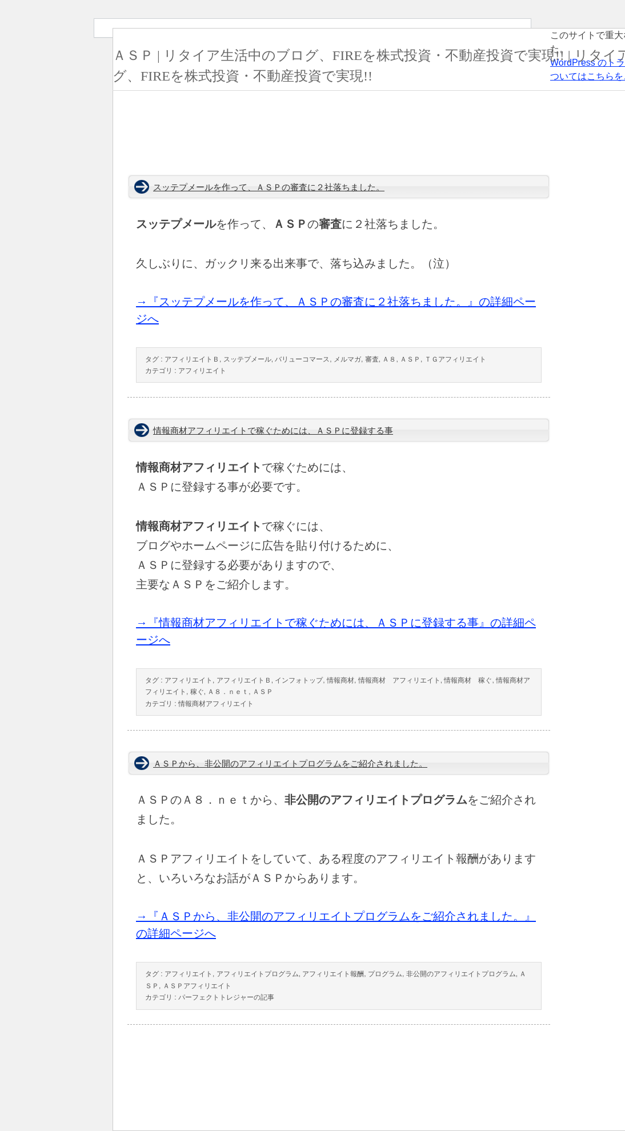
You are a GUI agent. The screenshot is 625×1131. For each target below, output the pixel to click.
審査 (372, 359)
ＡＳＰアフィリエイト (197, 986)
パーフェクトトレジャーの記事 (226, 997)
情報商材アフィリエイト (216, 704)
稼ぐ (197, 692)
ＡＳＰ (410, 359)
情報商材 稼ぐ (468, 680)
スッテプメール (247, 359)
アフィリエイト (202, 371)
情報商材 (340, 680)
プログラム (385, 974)
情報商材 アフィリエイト (399, 680)
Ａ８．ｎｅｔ (228, 692)
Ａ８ (389, 359)
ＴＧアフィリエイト (455, 359)
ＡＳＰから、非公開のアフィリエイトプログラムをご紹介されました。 (290, 763)
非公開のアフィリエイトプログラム (461, 974)
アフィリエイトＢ (192, 359)
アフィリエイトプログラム (258, 974)
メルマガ (347, 359)
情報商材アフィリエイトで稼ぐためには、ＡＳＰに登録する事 (273, 430)
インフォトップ (299, 680)
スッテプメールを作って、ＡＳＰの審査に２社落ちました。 (268, 187)
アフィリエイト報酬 (333, 974)
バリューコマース (302, 359)
